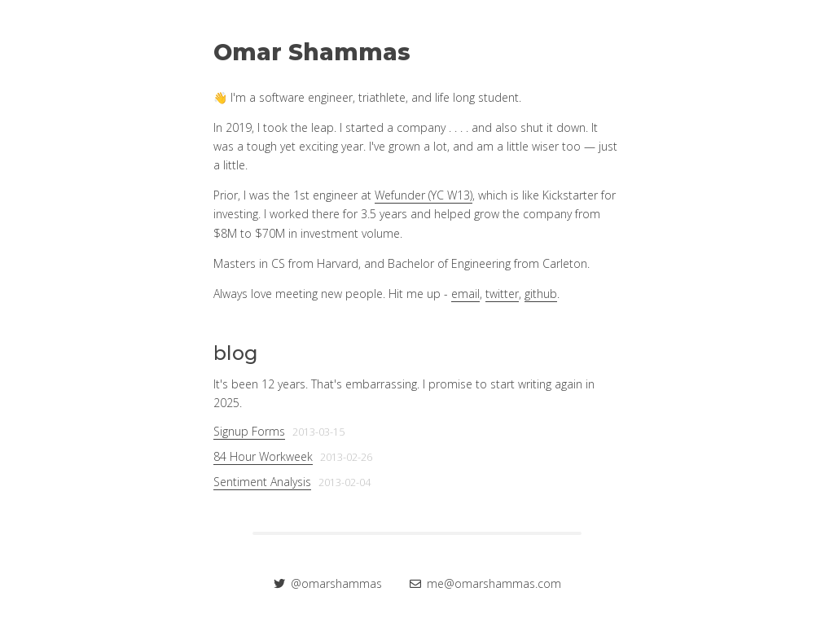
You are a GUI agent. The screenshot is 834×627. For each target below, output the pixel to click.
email (465, 293)
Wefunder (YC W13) (423, 195)
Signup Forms (249, 431)
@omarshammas (329, 583)
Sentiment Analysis (262, 481)
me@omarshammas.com (485, 583)
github (541, 293)
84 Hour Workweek (263, 456)
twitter (502, 293)
